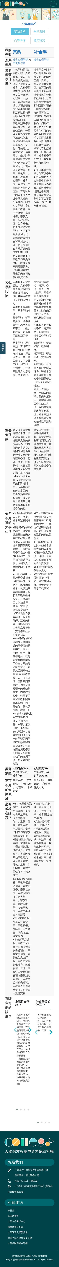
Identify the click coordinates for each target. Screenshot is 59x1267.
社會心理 (20, 59)
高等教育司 (13, 1216)
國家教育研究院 (15, 1227)
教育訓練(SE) (41, 775)
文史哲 (19, 63)
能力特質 (39, 40)
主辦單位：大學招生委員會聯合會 (31, 1170)
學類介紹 (19, 31)
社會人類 (27, 783)
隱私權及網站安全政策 (21, 1256)
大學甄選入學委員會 (18, 1232)
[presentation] (15, 1030)
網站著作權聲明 (40, 1256)
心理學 (19, 787)
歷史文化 (39, 787)
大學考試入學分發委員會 (20, 1238)
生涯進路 (39, 31)
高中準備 (19, 40)
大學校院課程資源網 (18, 1243)
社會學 (40, 52)
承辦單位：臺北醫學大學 (27, 1175)
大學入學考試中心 (16, 1221)
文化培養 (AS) (20, 772)
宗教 (17, 52)
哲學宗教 (18, 780)
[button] (17, 1109)
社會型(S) (18, 775)
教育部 (11, 1210)
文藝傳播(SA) (20, 768)
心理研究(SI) (41, 768)
